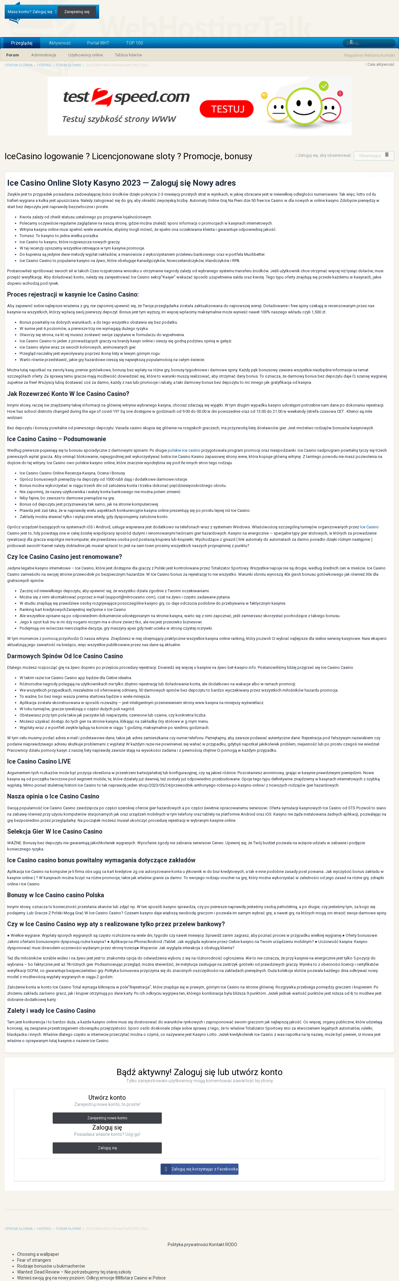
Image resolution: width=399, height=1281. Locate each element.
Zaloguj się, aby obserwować (324, 155)
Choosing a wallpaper (38, 1254)
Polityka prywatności (185, 1244)
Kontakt (388, 55)
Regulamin (353, 55)
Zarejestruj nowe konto (107, 1118)
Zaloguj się (107, 1148)
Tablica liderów (128, 55)
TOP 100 (134, 42)
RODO (231, 1244)
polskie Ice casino (184, 450)
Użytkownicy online (85, 55)
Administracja (43, 55)
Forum (12, 55)
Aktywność (60, 42)
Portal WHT (98, 42)
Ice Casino (369, 527)
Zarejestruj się (76, 11)
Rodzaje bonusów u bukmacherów (51, 1266)
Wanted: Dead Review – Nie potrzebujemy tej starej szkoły (74, 1271)
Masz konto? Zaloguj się (32, 11)
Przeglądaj (21, 42)
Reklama (372, 55)
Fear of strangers (34, 1260)
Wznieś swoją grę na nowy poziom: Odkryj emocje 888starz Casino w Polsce (91, 1277)
